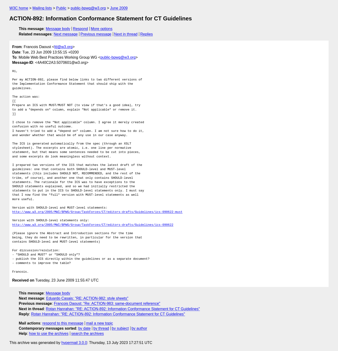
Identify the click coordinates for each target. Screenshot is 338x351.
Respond (80, 29)
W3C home (18, 8)
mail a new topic (99, 323)
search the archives (87, 334)
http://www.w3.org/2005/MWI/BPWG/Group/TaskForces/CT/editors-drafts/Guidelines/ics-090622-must (97, 212)
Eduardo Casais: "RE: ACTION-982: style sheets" (87, 298)
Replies (146, 34)
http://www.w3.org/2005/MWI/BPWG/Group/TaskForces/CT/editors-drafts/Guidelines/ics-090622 (92, 225)
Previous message (96, 34)
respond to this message (62, 323)
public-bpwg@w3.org (88, 8)
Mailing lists (42, 8)
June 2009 (119, 8)
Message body (58, 29)
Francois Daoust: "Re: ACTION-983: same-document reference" (107, 303)
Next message (66, 34)
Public (61, 8)
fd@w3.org (63, 47)
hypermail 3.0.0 (74, 343)
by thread (101, 328)
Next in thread (126, 34)
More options (102, 29)
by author (139, 328)
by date (84, 328)
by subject (120, 328)
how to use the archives (49, 334)
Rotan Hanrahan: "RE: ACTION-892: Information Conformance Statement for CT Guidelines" (123, 309)
